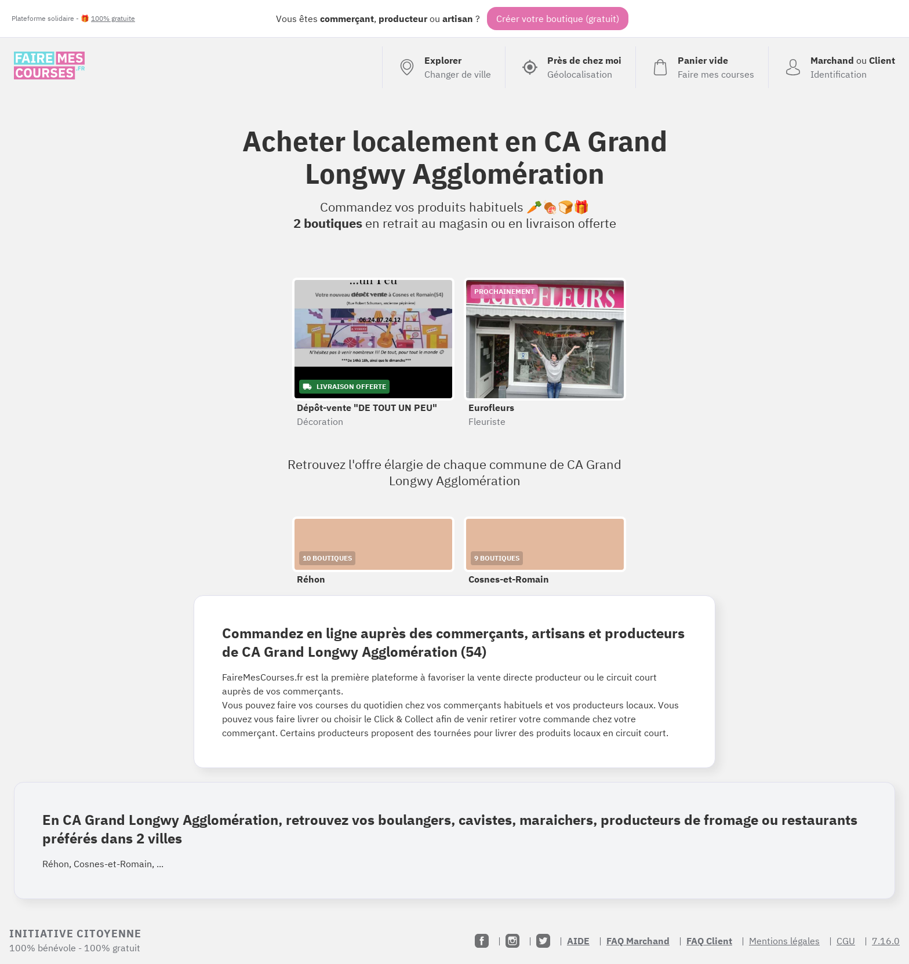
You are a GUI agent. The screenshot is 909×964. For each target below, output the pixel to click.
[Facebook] (482, 941)
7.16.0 (886, 941)
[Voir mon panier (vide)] (701, 67)
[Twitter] (543, 941)
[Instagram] (512, 941)
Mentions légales (784, 941)
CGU (846, 941)
